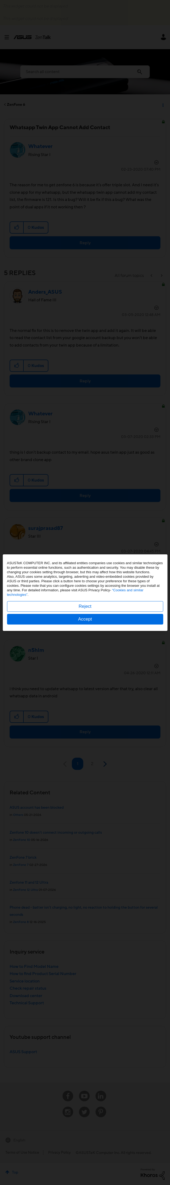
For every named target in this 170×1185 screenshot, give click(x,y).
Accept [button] (85, 619)
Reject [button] (84, 606)
